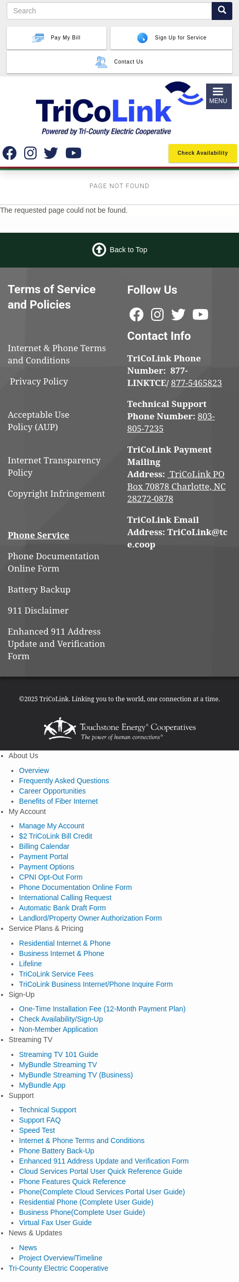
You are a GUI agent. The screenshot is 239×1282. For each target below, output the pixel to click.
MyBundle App (42, 1085)
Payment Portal (43, 856)
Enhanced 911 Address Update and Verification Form (56, 643)
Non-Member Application (58, 1029)
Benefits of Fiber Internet (58, 801)
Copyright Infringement (56, 493)
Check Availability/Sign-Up (61, 1019)
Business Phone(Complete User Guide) (82, 1212)
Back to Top (129, 250)
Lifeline (30, 964)
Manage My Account (51, 826)
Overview (34, 770)
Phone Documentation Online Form (53, 562)
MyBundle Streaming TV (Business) (76, 1075)
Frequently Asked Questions (64, 781)
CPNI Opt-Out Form (51, 877)
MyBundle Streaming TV (58, 1065)
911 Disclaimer (38, 610)
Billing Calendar (44, 846)
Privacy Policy (43, 381)
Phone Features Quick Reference (72, 1181)
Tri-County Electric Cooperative (58, 1268)
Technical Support (47, 1110)
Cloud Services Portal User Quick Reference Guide (100, 1171)
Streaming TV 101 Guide (58, 1054)
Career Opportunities (52, 791)
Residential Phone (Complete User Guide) (86, 1202)
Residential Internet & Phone (65, 943)
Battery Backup (39, 589)
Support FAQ (40, 1120)
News (28, 1248)
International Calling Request (65, 897)
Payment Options (46, 867)
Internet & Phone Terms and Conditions (57, 354)
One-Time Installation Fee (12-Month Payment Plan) (102, 1009)
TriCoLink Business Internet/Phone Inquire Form (96, 984)
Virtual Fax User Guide (55, 1222)
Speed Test (37, 1130)
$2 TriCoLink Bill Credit (55, 836)
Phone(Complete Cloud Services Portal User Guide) (102, 1192)
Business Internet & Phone (61, 953)
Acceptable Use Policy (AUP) (38, 421)
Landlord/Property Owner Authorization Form (90, 918)
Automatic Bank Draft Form (62, 908)
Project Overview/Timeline (60, 1258)
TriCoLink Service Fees (56, 974)
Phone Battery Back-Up (56, 1151)
